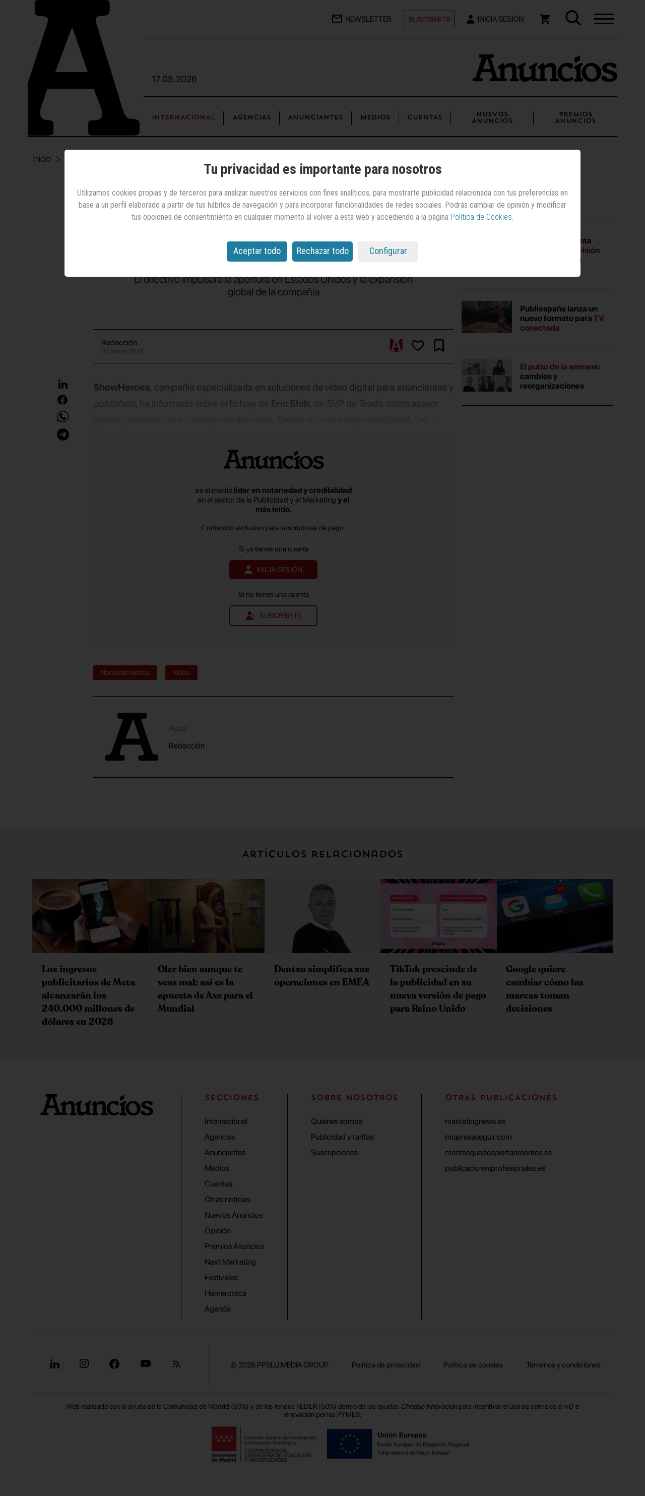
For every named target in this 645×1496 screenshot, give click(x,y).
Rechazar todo (323, 250)
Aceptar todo (257, 250)
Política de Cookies (481, 217)
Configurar (388, 250)
